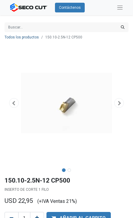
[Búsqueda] (122, 27)
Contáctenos (70, 7)
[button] (14, 103)
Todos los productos (22, 37)
